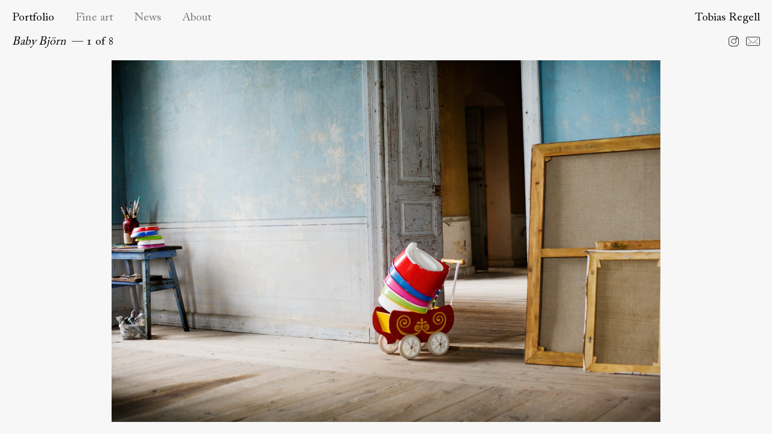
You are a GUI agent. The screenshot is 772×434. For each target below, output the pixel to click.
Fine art (94, 18)
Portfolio (33, 18)
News (147, 18)
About (196, 18)
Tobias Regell (727, 18)
